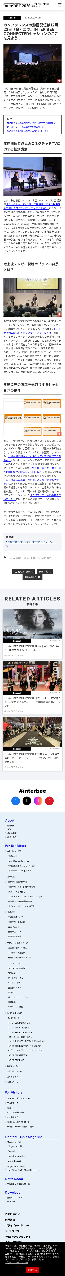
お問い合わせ (12, 1082)
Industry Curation (16, 1156)
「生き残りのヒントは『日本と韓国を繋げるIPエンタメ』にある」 (32, 470)
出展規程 (11, 912)
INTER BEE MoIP (16, 1060)
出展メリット (13, 856)
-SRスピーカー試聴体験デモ (20, 1036)
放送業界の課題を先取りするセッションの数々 (29, 130)
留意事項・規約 (14, 936)
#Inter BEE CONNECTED (37, 558)
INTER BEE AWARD (17, 968)
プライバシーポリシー (17, 1225)
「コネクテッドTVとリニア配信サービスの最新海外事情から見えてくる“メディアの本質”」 (31, 206)
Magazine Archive (16, 1166)
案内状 (11, 992)
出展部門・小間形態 (16, 921)
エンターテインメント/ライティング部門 (25, 896)
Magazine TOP (14, 1142)
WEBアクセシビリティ (18, 1237)
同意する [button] (32, 1270)
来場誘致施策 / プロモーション (21, 865)
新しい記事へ (23, 572)
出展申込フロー (14, 931)
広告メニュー (13, 973)
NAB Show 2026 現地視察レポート (23, 1170)
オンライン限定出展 (16, 952)
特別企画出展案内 (14, 1013)
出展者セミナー (14, 987)
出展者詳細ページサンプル (19, 957)
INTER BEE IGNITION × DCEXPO (24, 1046)
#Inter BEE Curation (14, 655)
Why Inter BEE (14, 851)
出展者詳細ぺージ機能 (17, 947)
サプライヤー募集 (15, 1007)
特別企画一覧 (13, 1018)
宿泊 (9, 1107)
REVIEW (11, 1201)
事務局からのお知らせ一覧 (18, 1183)
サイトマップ (12, 1231)
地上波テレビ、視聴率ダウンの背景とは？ (26, 127)
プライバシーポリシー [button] (16, 1262)
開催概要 (11, 825)
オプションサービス (15, 963)
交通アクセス (12, 1103)
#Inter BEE (14, 558)
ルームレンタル (14, 982)
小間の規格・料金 (15, 917)
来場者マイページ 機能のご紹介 (20, 1126)
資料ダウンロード (14, 1197)
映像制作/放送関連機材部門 (20, 901)
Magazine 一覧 (15, 1146)
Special (11, 1151)
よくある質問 (12, 1076)
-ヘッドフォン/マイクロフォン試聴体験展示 (26, 1041)
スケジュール (12, 1066)
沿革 (9, 829)
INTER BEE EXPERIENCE (20, 1032)
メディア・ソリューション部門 (21, 906)
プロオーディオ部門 (16, 891)
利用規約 (10, 1220)
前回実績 (11, 876)
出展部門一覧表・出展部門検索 (21, 886)
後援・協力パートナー (16, 837)
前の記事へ (32, 577)
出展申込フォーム (14, 1071)
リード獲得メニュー (16, 978)
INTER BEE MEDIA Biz (19, 1022)
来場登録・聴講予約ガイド (18, 1121)
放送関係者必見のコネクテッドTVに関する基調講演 (31, 123)
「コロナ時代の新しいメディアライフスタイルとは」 (31, 331)
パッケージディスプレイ (18, 997)
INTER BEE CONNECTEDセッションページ (31, 544)
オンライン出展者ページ (17, 943)
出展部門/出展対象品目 (17, 882)
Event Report (14, 1160)
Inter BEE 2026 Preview (19, 1098)
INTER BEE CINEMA (18, 1055)
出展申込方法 (13, 926)
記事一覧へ (45, 572)
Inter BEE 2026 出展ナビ (19, 870)
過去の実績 (11, 833)
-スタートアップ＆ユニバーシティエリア (25, 1050)
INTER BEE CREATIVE (18, 1027)
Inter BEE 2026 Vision (18, 861)
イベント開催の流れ (15, 1112)
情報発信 (12, 1002)
